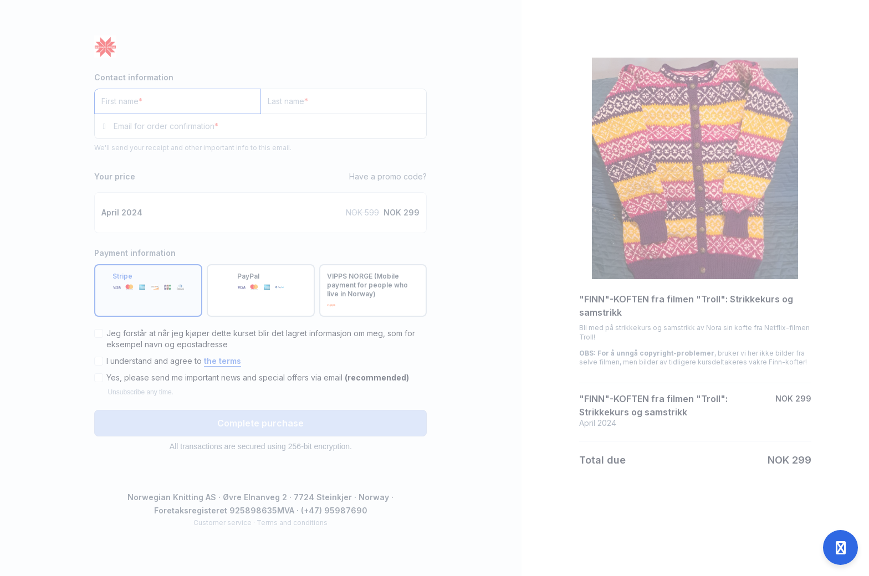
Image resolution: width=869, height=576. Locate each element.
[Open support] (840, 547)
